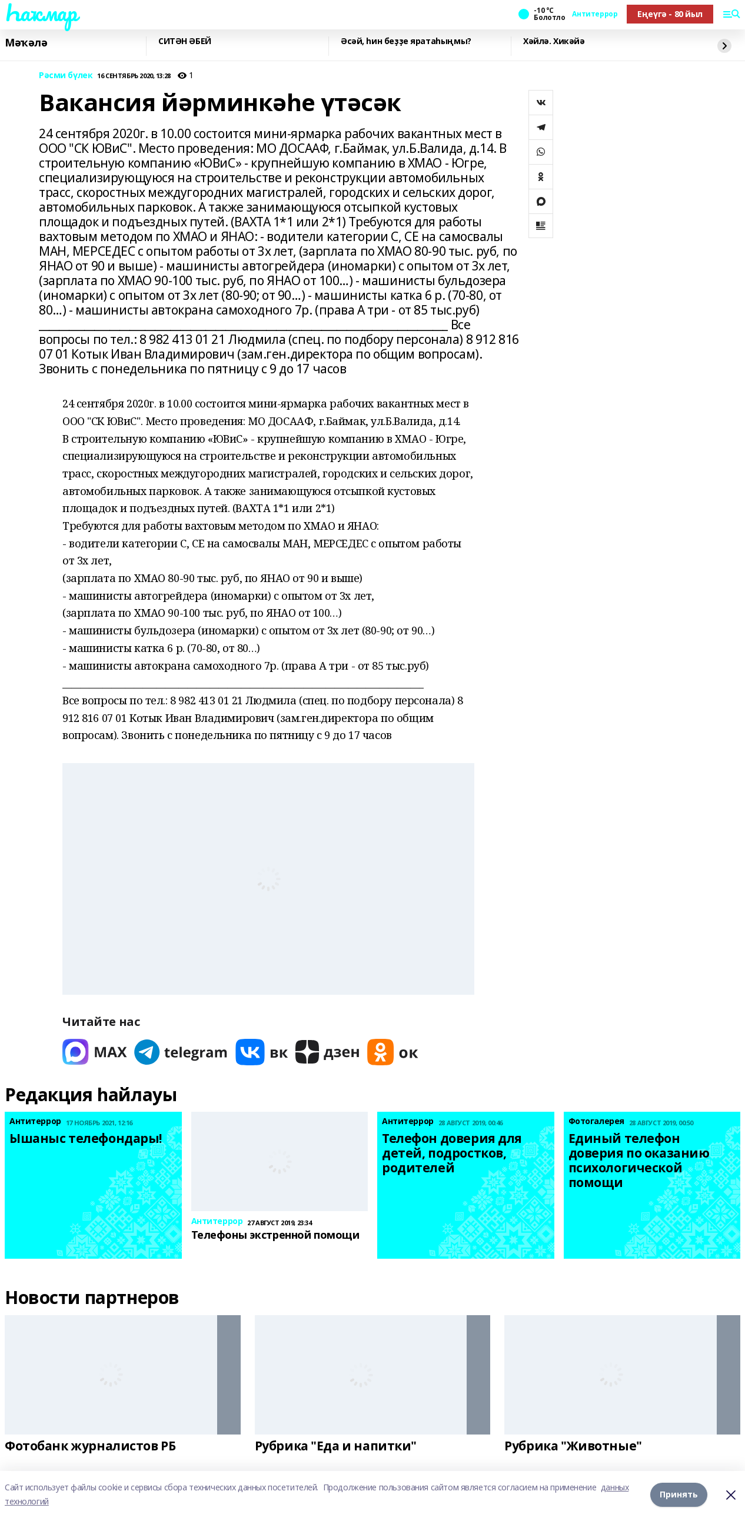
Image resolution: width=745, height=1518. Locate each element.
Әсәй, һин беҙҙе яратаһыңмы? (406, 41)
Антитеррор (594, 14)
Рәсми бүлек (65, 76)
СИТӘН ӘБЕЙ (184, 41)
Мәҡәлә (26, 42)
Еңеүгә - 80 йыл (670, 13)
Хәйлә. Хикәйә (554, 41)
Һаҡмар (41, 12)
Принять (679, 1494)
